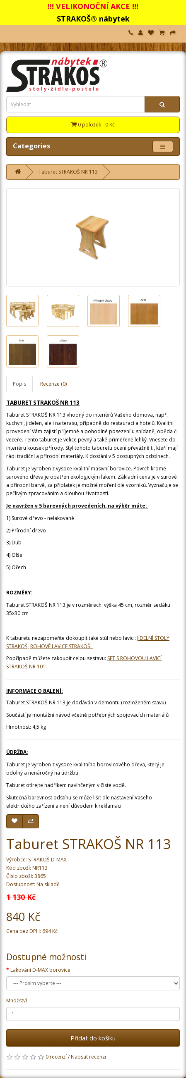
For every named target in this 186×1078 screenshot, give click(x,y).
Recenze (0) (53, 383)
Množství (16, 1000)
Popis (19, 383)
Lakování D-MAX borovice (40, 969)
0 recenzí (56, 1056)
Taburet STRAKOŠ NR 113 (68, 171)
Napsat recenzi (88, 1056)
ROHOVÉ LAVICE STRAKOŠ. (61, 646)
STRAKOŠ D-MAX (47, 859)
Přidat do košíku (93, 1038)
